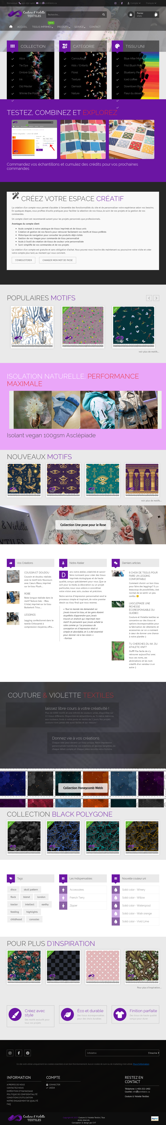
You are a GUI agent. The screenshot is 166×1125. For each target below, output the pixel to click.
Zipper (68, 906)
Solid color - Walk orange (132, 913)
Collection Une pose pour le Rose (83, 525)
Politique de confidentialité (22, 1094)
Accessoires (71, 890)
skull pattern (31, 889)
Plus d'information (141, 1064)
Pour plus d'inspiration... (149, 987)
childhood (16, 919)
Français (151, 3)
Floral (69, 72)
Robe (27, 593)
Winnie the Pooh (23, 93)
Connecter (53, 1084)
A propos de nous (16, 1084)
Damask (71, 86)
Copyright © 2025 (70, 1117)
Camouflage (73, 58)
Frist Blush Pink (128, 65)
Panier (145, 14)
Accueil (22, 27)
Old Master (20, 86)
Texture (70, 79)
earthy (45, 904)
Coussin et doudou (36, 572)
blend (26, 897)
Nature (70, 93)
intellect (29, 904)
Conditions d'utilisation (20, 1097)
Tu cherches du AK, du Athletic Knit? (143, 645)
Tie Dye (18, 65)
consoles (34, 919)
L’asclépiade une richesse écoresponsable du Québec (142, 608)
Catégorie (84, 46)
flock (13, 897)
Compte (134, 3)
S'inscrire (153, 1053)
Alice (17, 58)
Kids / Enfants (74, 65)
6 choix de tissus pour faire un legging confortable (143, 575)
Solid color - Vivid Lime (130, 921)
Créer (50, 1087)
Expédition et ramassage (20, 1091)
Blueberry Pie (127, 72)
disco (13, 889)
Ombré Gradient (23, 72)
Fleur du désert (128, 93)
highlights (32, 911)
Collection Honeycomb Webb (83, 788)
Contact (95, 27)
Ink (16, 79)
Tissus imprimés (43, 25)
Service (80, 27)
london (41, 897)
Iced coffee (125, 79)
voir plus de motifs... (149, 351)
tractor (14, 904)
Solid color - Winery (128, 890)
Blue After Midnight (130, 58)
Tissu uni (135, 46)
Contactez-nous (15, 1087)
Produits (64, 27)
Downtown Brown (129, 86)
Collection (33, 46)
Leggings (30, 614)
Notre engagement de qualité (22, 1100)
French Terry (72, 898)
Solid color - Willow (128, 898)
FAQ (9, 1104)
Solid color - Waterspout (131, 906)
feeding (15, 911)
